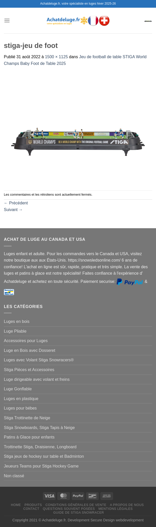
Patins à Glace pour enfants (29, 437)
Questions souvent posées (69, 509)
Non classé (14, 476)
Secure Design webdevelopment (117, 520)
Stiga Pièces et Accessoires (29, 369)
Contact (31, 509)
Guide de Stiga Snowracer (78, 512)
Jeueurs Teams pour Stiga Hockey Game (41, 466)
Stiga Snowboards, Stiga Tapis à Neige (39, 427)
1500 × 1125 (56, 57)
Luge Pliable (15, 331)
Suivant (13, 209)
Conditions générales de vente (75, 505)
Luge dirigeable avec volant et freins (37, 379)
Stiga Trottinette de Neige (27, 418)
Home (16, 505)
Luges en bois (17, 321)
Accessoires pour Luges (26, 341)
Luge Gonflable (18, 389)
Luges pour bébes (20, 408)
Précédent (16, 203)
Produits (33, 505)
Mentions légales (116, 509)
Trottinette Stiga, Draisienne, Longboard (40, 447)
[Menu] (7, 20)
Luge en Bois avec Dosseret (29, 350)
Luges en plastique (21, 398)
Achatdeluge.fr (54, 520)
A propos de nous (127, 505)
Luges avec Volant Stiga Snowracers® (39, 360)
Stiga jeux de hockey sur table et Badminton (44, 456)
